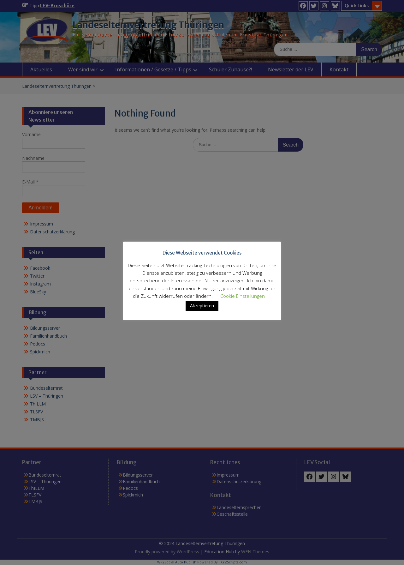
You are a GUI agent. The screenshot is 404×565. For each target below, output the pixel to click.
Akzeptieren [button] (202, 310)
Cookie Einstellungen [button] (242, 300)
